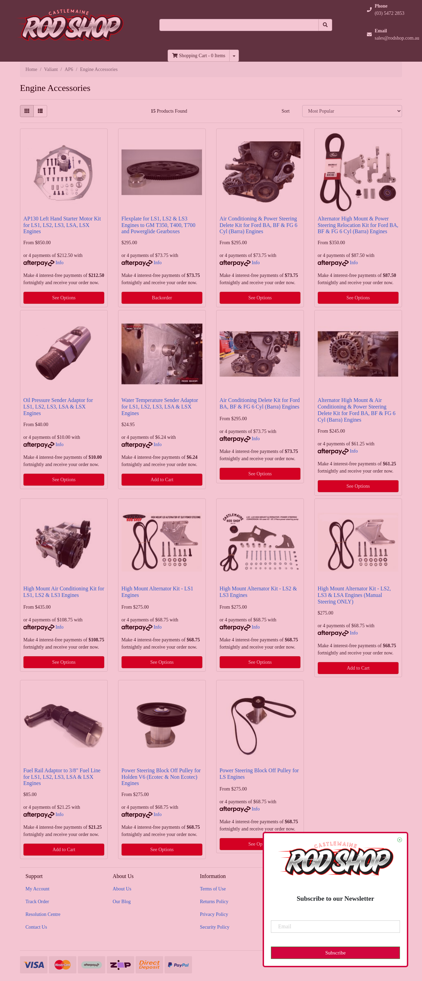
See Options (63, 297)
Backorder (162, 297)
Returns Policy (214, 901)
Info (59, 262)
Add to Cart (161, 479)
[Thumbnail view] (27, 111)
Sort (285, 111)
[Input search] (239, 25)
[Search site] (325, 25)
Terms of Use (213, 888)
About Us (122, 888)
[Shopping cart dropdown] (234, 56)
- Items (198, 55)
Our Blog (122, 901)
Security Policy (215, 927)
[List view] (40, 111)
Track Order (37, 901)
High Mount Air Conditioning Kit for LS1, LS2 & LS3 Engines (63, 592)
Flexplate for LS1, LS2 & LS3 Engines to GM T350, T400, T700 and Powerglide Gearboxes (159, 225)
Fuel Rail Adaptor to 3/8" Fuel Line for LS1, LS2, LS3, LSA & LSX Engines (62, 776)
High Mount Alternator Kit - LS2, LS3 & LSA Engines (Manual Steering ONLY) (354, 595)
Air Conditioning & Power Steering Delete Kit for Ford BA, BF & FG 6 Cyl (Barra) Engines (258, 225)
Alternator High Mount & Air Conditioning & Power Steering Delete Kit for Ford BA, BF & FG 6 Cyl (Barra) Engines (356, 410)
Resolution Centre (43, 914)
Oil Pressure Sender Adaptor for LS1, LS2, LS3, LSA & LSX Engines (58, 406)
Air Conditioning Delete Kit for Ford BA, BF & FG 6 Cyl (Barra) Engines (260, 403)
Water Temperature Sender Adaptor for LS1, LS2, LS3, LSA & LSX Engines (160, 406)
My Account (37, 888)
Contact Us (36, 927)
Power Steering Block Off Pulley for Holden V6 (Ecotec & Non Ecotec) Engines (161, 776)
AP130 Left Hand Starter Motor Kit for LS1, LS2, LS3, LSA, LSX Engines (62, 225)
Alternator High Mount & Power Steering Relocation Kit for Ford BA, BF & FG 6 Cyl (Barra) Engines (358, 225)
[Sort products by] (352, 111)
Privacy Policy (214, 914)
